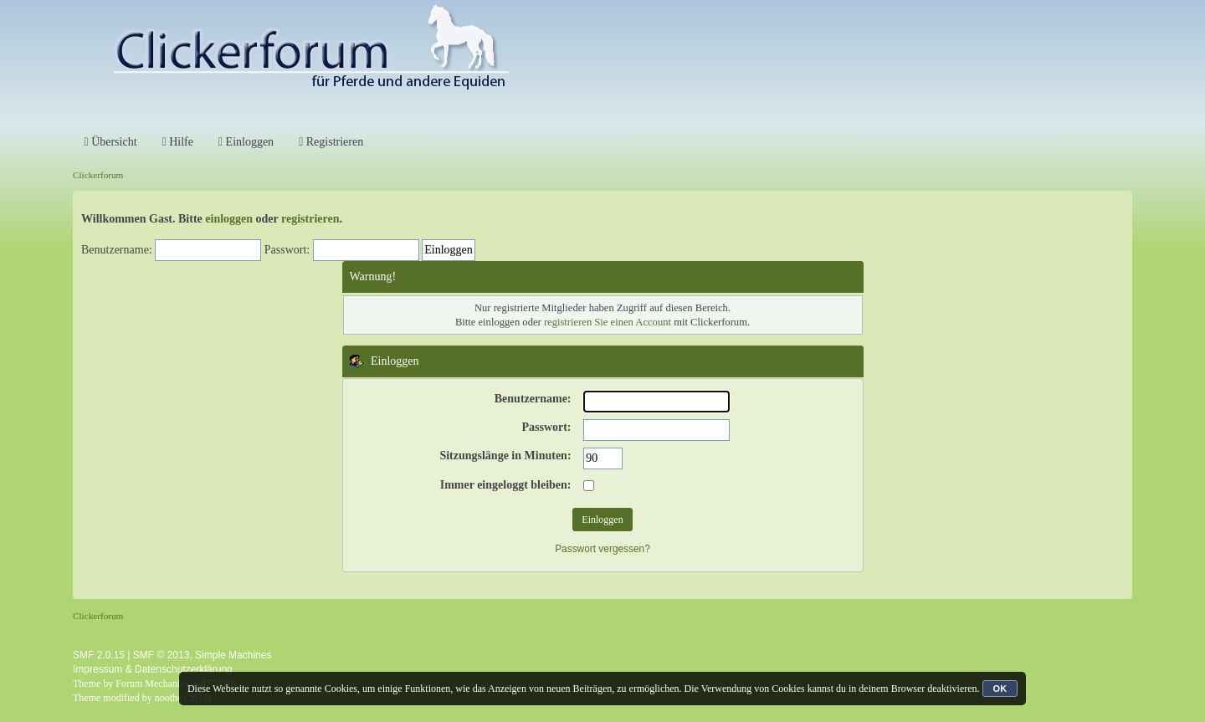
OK (1000, 689)
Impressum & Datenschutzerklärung (153, 669)
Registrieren (331, 142)
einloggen (229, 219)
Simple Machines (233, 655)
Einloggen (246, 142)
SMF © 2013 (161, 655)
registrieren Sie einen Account (607, 322)
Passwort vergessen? (602, 549)
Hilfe (177, 142)
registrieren (310, 219)
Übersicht (111, 142)
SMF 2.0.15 (99, 655)
